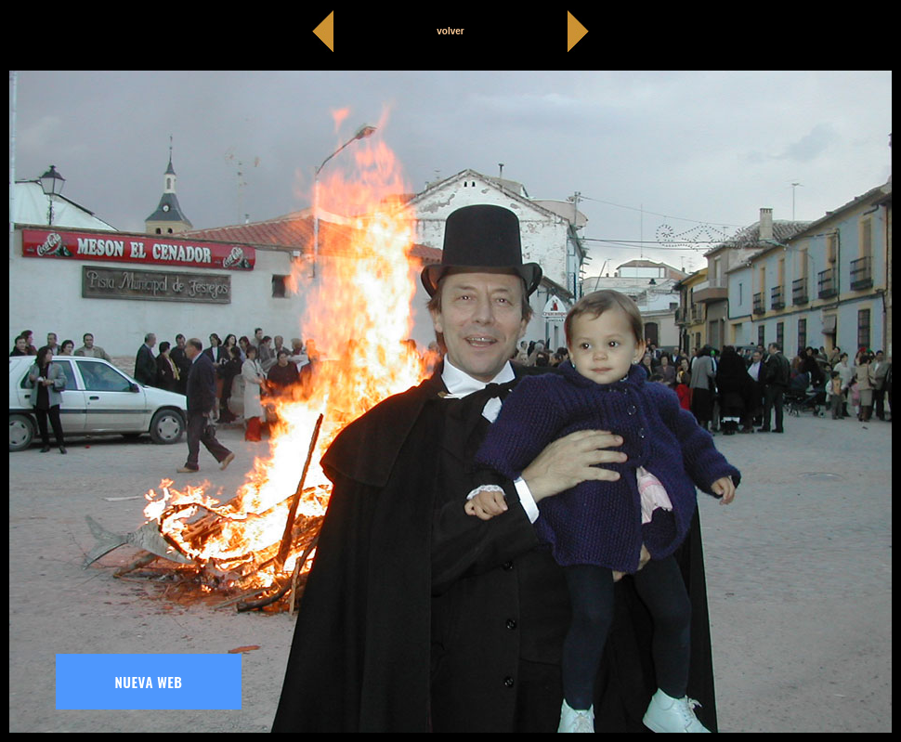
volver (450, 31)
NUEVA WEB (149, 681)
